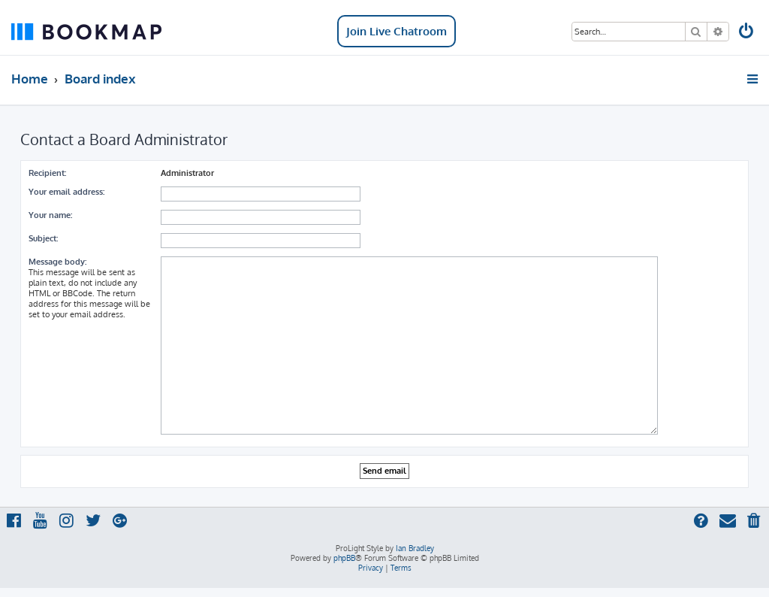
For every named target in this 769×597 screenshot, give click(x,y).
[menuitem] (747, 33)
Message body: (57, 261)
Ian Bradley (415, 548)
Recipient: (47, 173)
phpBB (344, 557)
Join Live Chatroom (396, 31)
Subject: (43, 238)
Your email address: (66, 191)
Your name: (50, 215)
